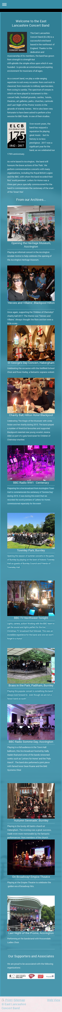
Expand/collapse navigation (31, 4)
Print (7, 1000)
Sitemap (19, 1000)
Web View (53, 1000)
